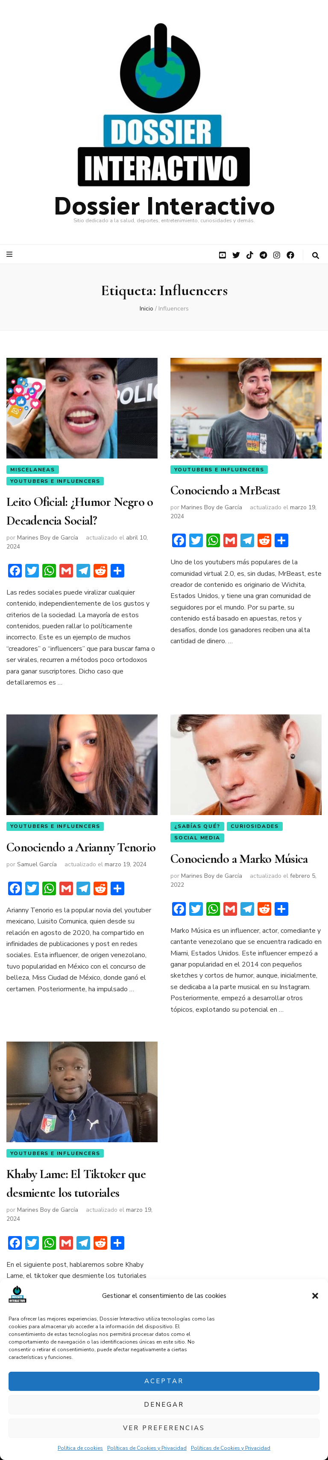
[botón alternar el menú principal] (10, 254)
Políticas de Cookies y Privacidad (147, 1448)
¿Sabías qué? (197, 826)
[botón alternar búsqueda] (315, 255)
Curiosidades (255, 826)
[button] (315, 1296)
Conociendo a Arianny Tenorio (80, 848)
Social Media (197, 838)
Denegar (164, 1404)
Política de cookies (80, 1448)
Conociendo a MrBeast (225, 491)
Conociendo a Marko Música (239, 859)
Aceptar (164, 1381)
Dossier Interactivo (164, 204)
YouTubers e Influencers (55, 481)
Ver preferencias (164, 1428)
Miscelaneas (32, 469)
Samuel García (37, 865)
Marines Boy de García (47, 538)
